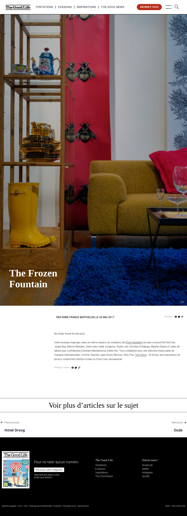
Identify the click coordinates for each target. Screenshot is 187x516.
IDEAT (167, 506)
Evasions (65, 7)
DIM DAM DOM (178, 506)
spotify (146, 476)
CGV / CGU (23, 506)
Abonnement (83, 506)
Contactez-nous (69, 506)
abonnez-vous (149, 7)
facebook (147, 465)
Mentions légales (9, 506)
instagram (147, 472)
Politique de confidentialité (40, 506)
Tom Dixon (141, 354)
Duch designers (134, 342)
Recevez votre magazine (49, 469)
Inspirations (86, 7)
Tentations (44, 7)
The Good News (112, 7)
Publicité (57, 506)
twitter (145, 468)
